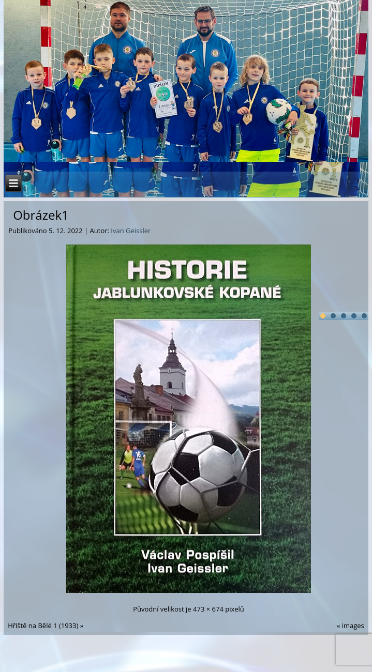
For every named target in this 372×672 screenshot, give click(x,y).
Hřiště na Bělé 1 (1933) (43, 625)
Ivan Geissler (131, 230)
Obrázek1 (41, 214)
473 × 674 (208, 609)
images (353, 625)
